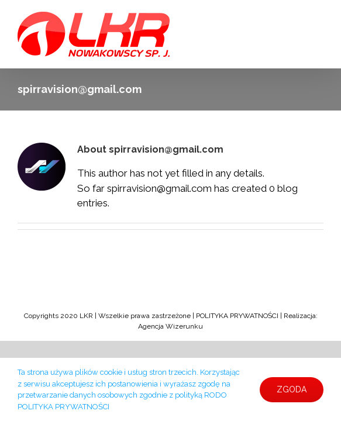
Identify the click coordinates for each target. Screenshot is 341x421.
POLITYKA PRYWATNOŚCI (236, 316)
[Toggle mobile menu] (317, 18)
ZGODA (291, 389)
